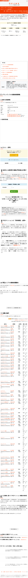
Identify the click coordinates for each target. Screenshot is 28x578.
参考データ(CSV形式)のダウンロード (21, 320)
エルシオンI (3, 344)
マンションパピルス (4, 408)
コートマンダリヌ (4, 374)
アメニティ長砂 (3, 430)
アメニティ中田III (4, 485)
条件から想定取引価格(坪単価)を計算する (10, 68)
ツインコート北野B (4, 472)
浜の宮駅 (19, 115)
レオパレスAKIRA (4, 395)
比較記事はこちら (16, 245)
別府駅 (18, 116)
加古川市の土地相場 (22, 178)
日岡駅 (12, 328)
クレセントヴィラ (4, 328)
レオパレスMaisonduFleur (3, 391)
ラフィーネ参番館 (4, 325)
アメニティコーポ (4, 421)
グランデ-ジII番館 (4, 459)
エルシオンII (3, 348)
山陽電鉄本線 (13, 115)
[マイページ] (10, 0)
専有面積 (4, 187)
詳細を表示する (24, 537)
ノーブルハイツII (4, 359)
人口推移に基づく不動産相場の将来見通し (10, 76)
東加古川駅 (25, 11)
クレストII (2, 437)
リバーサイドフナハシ (5, 456)
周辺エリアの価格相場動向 (7, 72)
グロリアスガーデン (4, 364)
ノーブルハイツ (3, 361)
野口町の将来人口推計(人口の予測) (9, 78)
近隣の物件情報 (5, 74)
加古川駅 (12, 325)
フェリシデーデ (3, 341)
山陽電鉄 (9, 115)
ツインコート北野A (4, 469)
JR (17, 11)
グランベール (3, 331)
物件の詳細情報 (6, 66)
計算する (14, 191)
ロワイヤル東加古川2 (5, 402)
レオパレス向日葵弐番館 (5, 418)
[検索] (1, 0)
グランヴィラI (3, 443)
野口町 (15, 11)
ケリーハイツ (3, 353)
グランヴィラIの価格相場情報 (7, 64)
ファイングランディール (5, 367)
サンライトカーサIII (4, 412)
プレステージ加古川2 (5, 475)
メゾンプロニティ (4, 372)
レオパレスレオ (3, 399)
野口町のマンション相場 (15, 177)
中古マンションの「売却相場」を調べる (9, 70)
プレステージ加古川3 (5, 462)
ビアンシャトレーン (4, 381)
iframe (14, 49)
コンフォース (3, 335)
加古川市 (11, 11)
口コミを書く (14, 155)
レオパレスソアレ (4, 415)
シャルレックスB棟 (4, 356)
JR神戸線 (20, 11)
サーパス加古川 (3, 450)
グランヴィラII (3, 424)
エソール (2, 338)
